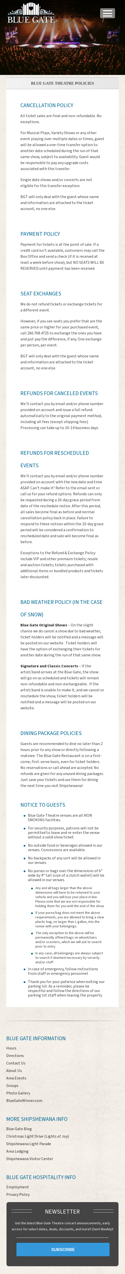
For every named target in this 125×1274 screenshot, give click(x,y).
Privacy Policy (18, 1194)
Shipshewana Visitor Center (29, 1159)
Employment (17, 1187)
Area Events (16, 1078)
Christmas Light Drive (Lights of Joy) (37, 1136)
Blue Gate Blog (19, 1129)
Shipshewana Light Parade (28, 1144)
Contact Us (15, 1063)
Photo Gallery (18, 1093)
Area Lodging (17, 1151)
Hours (11, 1048)
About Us (14, 1070)
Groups (12, 1085)
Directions (15, 1055)
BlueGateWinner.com (24, 1100)
